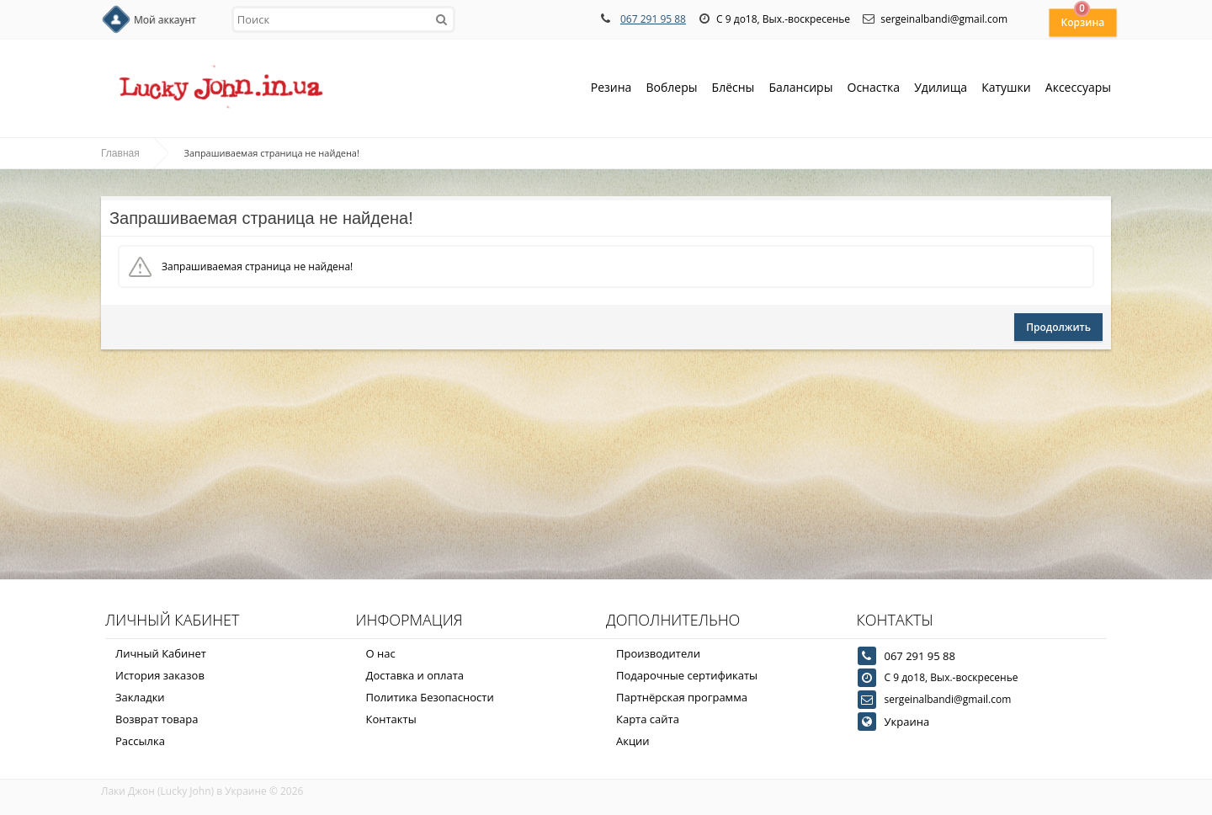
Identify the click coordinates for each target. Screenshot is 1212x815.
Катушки (1006, 89)
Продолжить (1058, 327)
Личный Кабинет (160, 653)
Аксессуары (1078, 87)
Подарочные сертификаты (687, 675)
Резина (611, 89)
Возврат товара (156, 719)
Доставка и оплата (415, 675)
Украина (907, 721)
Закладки (140, 697)
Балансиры (800, 89)
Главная (120, 153)
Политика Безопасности (430, 697)
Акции (633, 740)
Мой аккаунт (165, 20)
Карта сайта (647, 719)
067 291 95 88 (653, 19)
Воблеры (671, 89)
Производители (658, 653)
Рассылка (140, 740)
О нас (381, 653)
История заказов (160, 675)
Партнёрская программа (681, 697)
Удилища (940, 89)
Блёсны (733, 89)
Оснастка (874, 89)
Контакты (391, 719)
